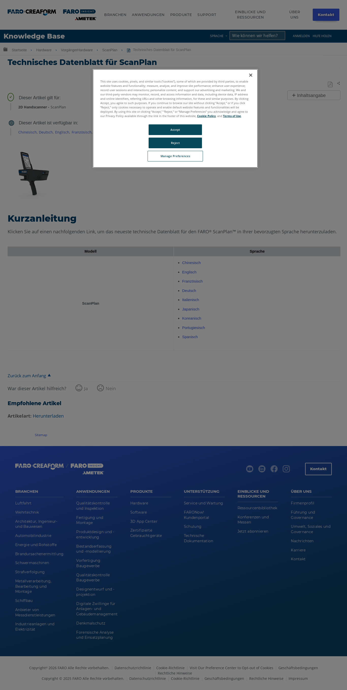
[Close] (250, 75)
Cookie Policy (206, 116)
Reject (175, 143)
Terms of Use (232, 116)
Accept (175, 130)
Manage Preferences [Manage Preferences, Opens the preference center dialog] (175, 156)
